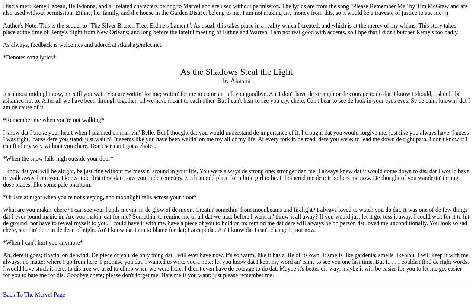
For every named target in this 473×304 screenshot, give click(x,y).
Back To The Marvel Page (34, 294)
